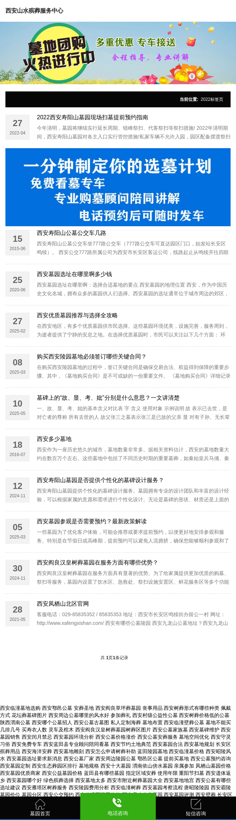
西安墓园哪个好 (24, 780)
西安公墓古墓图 (91, 722)
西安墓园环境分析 (73, 737)
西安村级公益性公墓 (155, 715)
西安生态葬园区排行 (54, 766)
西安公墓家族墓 (170, 730)
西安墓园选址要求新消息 (34, 758)
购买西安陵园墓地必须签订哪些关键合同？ (92, 356)
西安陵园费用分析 (89, 787)
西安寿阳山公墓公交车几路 (71, 233)
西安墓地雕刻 (68, 751)
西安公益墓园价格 (62, 773)
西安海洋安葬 (37, 751)
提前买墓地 (176, 758)
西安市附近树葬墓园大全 (135, 780)
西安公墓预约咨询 (210, 758)
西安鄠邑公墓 (57, 708)
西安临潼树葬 (126, 787)
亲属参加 (184, 766)
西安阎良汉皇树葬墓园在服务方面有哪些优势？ (97, 562)
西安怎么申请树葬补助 (110, 751)
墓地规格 (89, 766)
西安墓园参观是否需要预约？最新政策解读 (92, 521)
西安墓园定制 (15, 766)
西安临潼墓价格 (186, 751)
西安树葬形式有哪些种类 (191, 708)
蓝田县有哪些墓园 (104, 773)
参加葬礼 (121, 715)
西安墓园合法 (168, 744)
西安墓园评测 (179, 795)
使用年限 (168, 773)
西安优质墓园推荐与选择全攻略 (77, 315)
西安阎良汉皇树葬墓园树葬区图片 (113, 730)
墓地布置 (152, 722)
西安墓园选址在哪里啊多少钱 (74, 274)
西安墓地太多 (90, 780)
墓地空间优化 (194, 737)
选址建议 (10, 787)
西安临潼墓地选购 (20, 708)
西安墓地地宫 (179, 780)
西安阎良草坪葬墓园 (118, 708)
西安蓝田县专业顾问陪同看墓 (76, 744)
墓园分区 (32, 795)
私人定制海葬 (126, 722)
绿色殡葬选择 (58, 780)
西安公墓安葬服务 (157, 737)
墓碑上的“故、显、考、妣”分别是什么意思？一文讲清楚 (108, 398)
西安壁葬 (206, 795)
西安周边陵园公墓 (115, 758)
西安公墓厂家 (79, 758)
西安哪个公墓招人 (52, 722)
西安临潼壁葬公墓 (184, 722)
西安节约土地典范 (131, 744)
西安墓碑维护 (204, 730)
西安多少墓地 (54, 439)
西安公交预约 (58, 795)
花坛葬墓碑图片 (29, 715)
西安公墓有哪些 (213, 780)
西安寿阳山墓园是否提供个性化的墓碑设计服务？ (100, 480)
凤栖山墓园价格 (213, 766)
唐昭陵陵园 (196, 787)
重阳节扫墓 (191, 773)
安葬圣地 (84, 708)
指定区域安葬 (141, 773)
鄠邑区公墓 (150, 758)
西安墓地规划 (199, 744)
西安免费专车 (27, 744)
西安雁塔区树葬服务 (44, 787)
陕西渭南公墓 (15, 722)
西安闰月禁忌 (37, 737)
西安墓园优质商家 (20, 773)
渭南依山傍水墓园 (152, 766)
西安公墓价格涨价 (115, 737)
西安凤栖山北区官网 (63, 604)
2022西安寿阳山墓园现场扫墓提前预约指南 (92, 117)
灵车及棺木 (61, 730)
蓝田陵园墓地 (152, 751)
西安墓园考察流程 (162, 787)
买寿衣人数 (34, 730)
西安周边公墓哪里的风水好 (78, 715)
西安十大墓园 (115, 766)
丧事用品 (152, 708)
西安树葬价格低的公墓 (204, 715)
